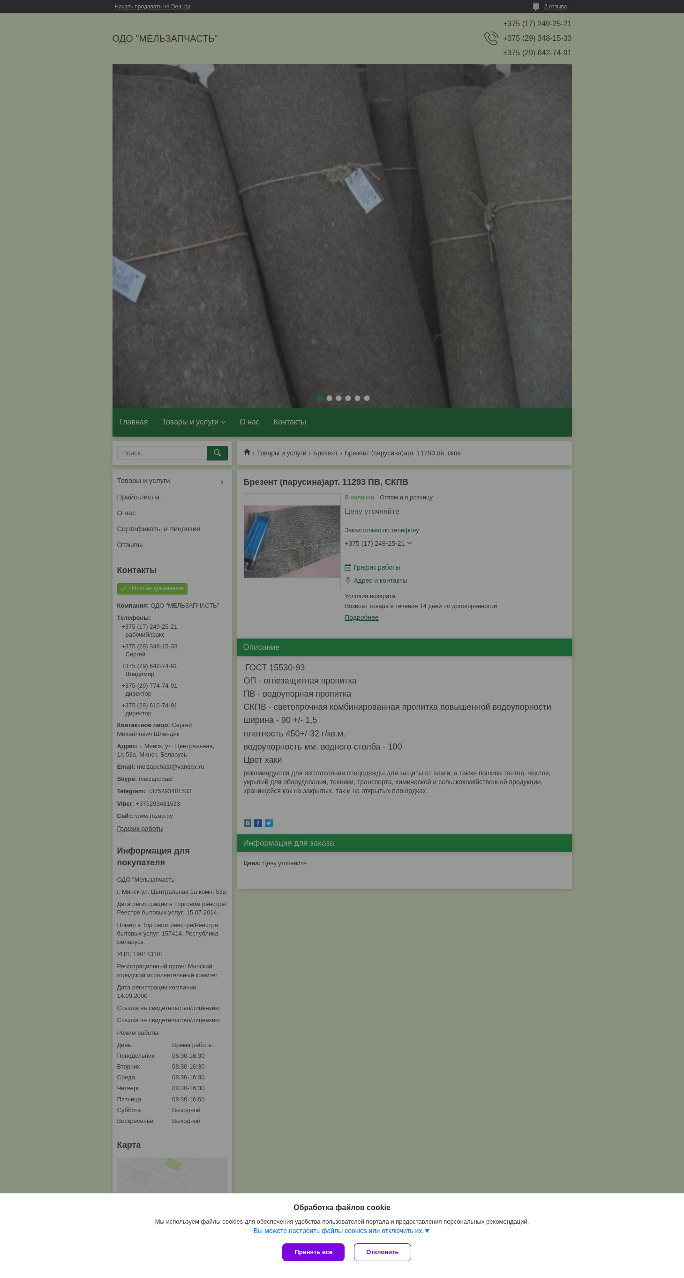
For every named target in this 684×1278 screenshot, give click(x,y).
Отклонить (382, 1252)
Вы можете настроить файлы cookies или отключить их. (339, 1230)
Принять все (313, 1252)
